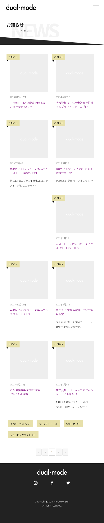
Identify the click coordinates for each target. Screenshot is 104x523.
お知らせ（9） (73, 423)
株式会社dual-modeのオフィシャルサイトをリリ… (74, 392)
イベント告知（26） (20, 423)
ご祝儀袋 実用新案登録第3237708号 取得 (25, 392)
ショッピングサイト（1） (23, 434)
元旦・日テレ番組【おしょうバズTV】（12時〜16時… (74, 246)
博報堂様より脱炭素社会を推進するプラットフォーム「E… (74, 105)
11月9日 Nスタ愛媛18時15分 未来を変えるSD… (29, 105)
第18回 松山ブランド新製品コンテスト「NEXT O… (29, 312)
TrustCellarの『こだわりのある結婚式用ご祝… (74, 171)
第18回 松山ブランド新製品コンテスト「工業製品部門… (29, 171)
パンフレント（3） (48, 423)
